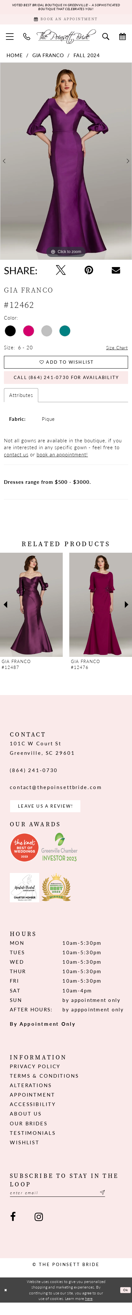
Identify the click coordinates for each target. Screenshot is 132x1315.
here (88, 1310)
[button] (10, 39)
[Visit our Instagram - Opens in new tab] (39, 1229)
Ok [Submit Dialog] (125, 1302)
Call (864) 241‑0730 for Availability (71, 384)
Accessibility (33, 1114)
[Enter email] (66, 1204)
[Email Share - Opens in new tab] (116, 274)
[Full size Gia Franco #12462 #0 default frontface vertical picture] (66, 164)
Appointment (32, 1105)
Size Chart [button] (115, 351)
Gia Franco (48, 58)
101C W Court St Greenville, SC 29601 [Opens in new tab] (42, 756)
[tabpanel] (66, 164)
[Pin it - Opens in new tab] (89, 274)
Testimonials (33, 1143)
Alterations (31, 1096)
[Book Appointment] (66, 22)
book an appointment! (62, 463)
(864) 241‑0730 (34, 778)
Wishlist (25, 1153)
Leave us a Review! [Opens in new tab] (51, 815)
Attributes (21, 403)
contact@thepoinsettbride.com (56, 796)
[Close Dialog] (6, 1302)
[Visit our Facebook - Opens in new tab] (13, 1229)
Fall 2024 (87, 58)
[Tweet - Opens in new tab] (61, 274)
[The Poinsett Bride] (66, 39)
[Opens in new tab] (24, 858)
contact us (16, 463)
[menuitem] (10, 39)
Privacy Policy (35, 1077)
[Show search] (105, 39)
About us (26, 1124)
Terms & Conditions (44, 1086)
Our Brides (29, 1134)
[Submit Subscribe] (118, 1204)
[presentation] (31, 613)
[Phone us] (27, 39)
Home (15, 58)
